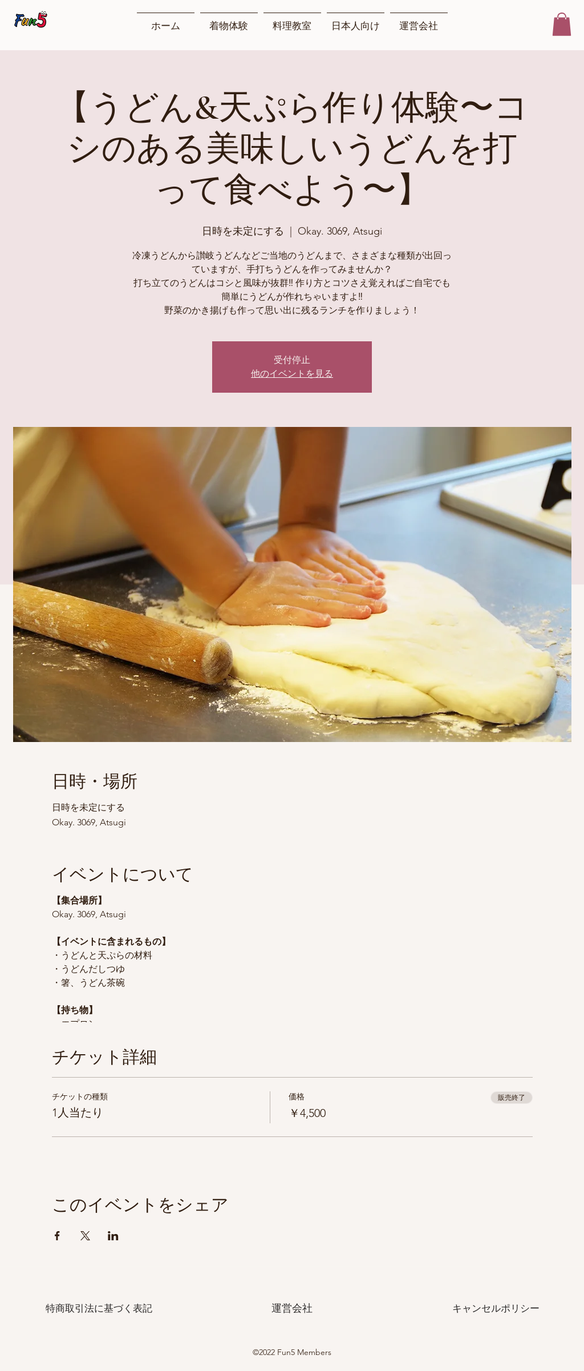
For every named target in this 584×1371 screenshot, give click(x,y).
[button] (561, 24)
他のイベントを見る (292, 373)
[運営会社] (292, 1308)
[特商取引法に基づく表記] (98, 1308)
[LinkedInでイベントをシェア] (113, 1235)
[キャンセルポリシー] (495, 1308)
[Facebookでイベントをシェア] (57, 1235)
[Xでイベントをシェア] (85, 1235)
